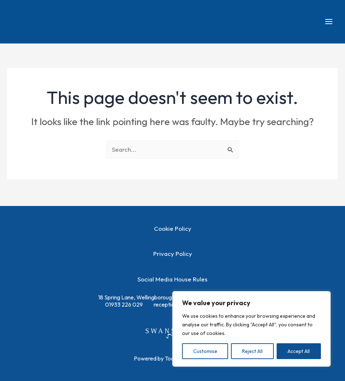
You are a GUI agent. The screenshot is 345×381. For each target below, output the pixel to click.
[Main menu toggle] (329, 23)
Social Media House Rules (172, 279)
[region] (251, 329)
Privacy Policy (172, 253)
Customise (205, 351)
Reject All (252, 351)
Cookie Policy (172, 228)
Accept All (298, 351)
